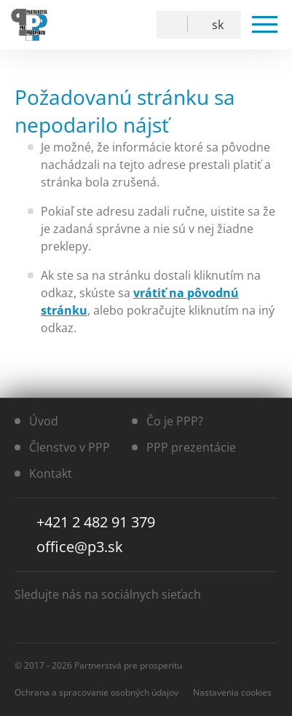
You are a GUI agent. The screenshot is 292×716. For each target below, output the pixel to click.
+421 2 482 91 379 (95, 522)
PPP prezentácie (191, 447)
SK (218, 25)
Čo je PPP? (174, 421)
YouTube (129, 25)
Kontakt (50, 473)
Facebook (96, 25)
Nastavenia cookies (232, 692)
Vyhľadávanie (174, 24)
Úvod (43, 421)
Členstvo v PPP (69, 447)
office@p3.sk (79, 546)
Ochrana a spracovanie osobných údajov (96, 692)
